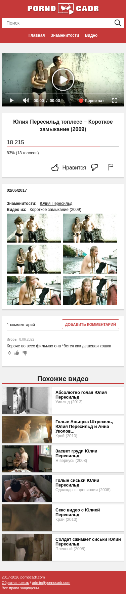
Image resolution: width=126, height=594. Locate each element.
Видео (91, 35)
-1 (23, 353)
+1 (16, 353)
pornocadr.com (32, 577)
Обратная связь (15, 583)
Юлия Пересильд (56, 203)
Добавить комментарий (90, 324)
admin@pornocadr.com (51, 583)
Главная (37, 35)
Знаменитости (65, 35)
